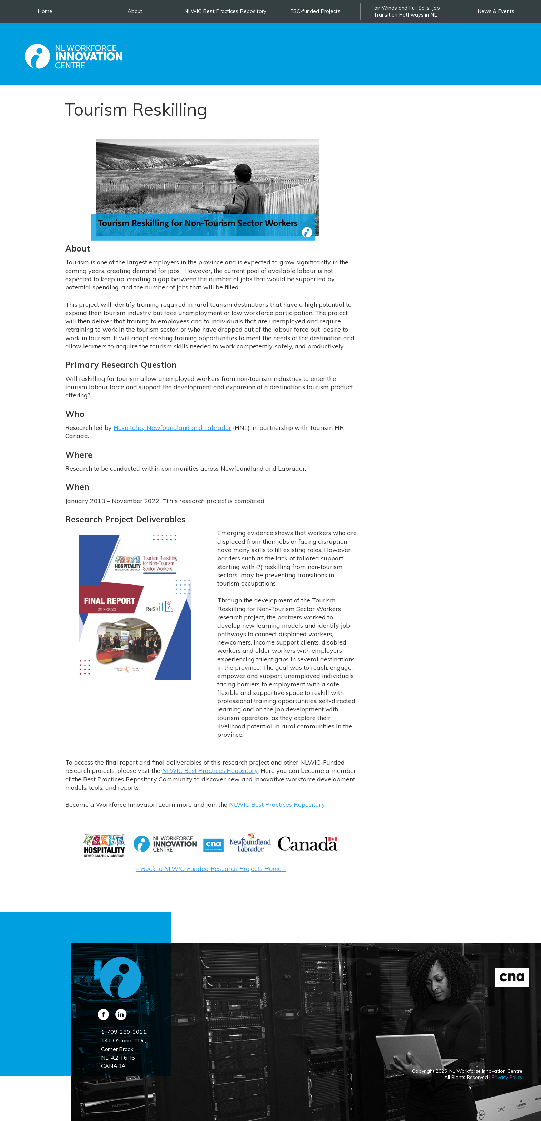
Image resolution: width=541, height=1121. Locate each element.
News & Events (496, 11)
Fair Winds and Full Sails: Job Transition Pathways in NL (405, 11)
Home (45, 11)
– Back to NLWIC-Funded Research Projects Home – (211, 869)
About (135, 11)
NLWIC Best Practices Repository (225, 11)
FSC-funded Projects (315, 11)
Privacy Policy (507, 1077)
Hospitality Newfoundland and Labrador (172, 428)
